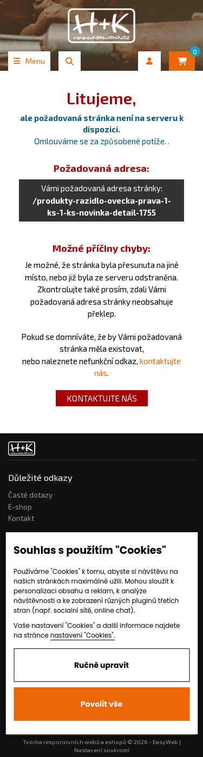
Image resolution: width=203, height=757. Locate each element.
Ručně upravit (101, 665)
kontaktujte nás (102, 398)
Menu (29, 60)
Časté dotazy (30, 495)
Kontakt (21, 518)
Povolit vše (101, 704)
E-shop (20, 507)
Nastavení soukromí (101, 750)
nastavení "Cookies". (82, 635)
